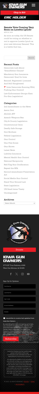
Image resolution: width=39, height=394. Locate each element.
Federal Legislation (12, 136)
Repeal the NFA (11, 168)
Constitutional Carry (13, 125)
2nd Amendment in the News (17, 107)
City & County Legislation (15, 121)
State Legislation (11, 186)
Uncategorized (10, 193)
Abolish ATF (9, 114)
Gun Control (9, 139)
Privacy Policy (21, 334)
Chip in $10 (19, 12)
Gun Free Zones (11, 143)
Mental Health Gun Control (16, 157)
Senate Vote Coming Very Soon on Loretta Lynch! (19, 28)
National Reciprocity (13, 161)
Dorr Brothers (10, 132)
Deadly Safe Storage (13, 128)
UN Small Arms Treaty (14, 189)
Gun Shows (9, 146)
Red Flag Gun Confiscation (16, 165)
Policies (26, 381)
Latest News (9, 150)
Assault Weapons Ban (14, 118)
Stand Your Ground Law (15, 182)
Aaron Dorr (9, 110)
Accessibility (20, 384)
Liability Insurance (12, 154)
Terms (31, 334)
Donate (19, 250)
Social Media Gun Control (16, 178)
